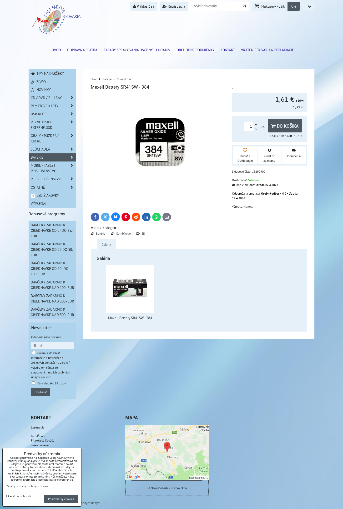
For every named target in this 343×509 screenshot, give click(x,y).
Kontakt (228, 49)
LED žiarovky (45, 195)
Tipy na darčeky (47, 73)
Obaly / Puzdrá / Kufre (53, 138)
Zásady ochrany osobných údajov (27, 486)
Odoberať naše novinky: (46, 337)
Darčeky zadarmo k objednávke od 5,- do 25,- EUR (52, 230)
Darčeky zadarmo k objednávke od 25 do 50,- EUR (52, 249)
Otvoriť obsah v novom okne (167, 488)
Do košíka (285, 126)
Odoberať (41, 392)
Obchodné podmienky (195, 49)
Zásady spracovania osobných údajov (137, 49)
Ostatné (53, 187)
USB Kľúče (53, 114)
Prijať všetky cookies (61, 499)
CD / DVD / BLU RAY (53, 98)
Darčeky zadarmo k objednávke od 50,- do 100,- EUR (49, 268)
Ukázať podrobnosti (18, 496)
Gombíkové (123, 233)
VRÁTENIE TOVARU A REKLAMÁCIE (267, 49)
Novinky (41, 89)
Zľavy (38, 81)
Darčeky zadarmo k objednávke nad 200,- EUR (52, 298)
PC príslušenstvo (53, 179)
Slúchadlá (53, 149)
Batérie (100, 233)
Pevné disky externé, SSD (53, 124)
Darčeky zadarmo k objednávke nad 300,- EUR (52, 312)
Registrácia (173, 6)
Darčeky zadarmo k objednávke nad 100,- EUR (52, 285)
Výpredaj (38, 203)
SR (143, 233)
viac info (45, 377)
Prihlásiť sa (143, 6)
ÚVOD (56, 49)
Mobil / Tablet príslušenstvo (53, 168)
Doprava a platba (82, 49)
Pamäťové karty (53, 106)
